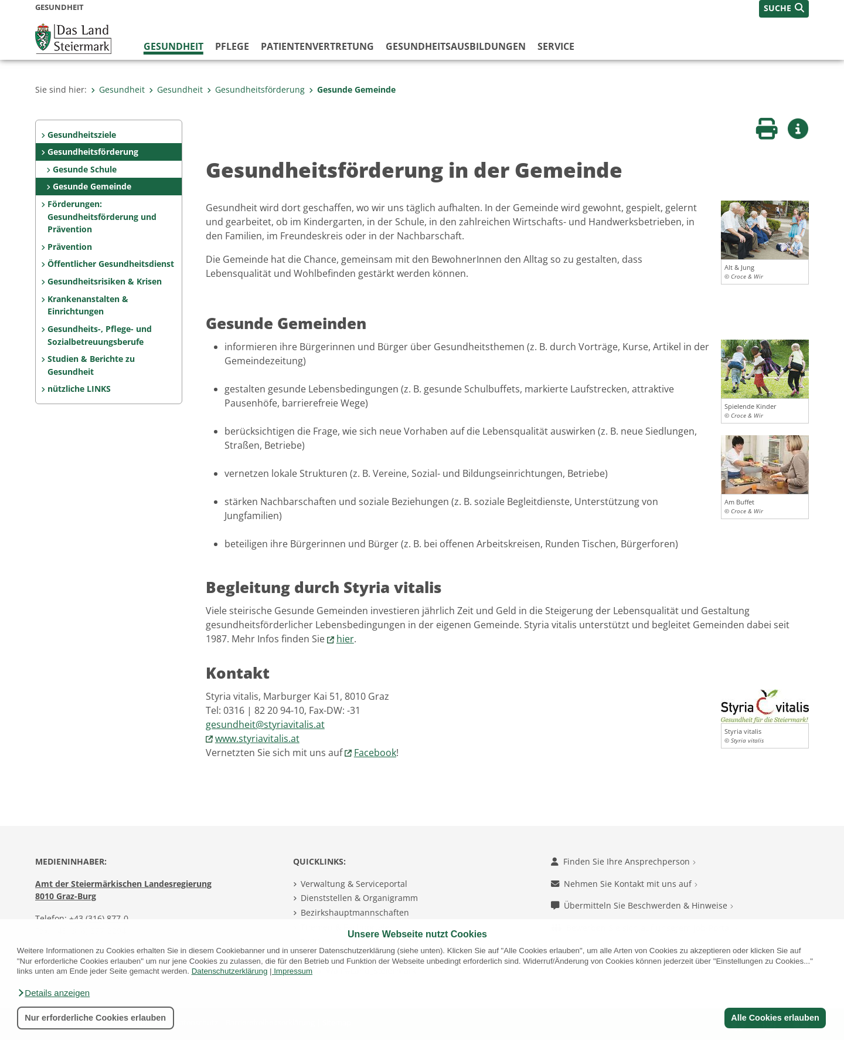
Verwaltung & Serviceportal (354, 883)
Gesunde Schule (85, 169)
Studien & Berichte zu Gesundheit (91, 365)
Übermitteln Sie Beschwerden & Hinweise (642, 905)
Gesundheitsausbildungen (456, 46)
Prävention (69, 246)
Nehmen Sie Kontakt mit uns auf (624, 883)
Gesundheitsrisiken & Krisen (104, 281)
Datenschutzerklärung (230, 971)
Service (555, 46)
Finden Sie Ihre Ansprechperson (623, 861)
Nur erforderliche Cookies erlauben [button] (95, 1017)
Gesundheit (173, 46)
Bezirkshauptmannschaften (355, 912)
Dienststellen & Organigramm (359, 897)
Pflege (232, 46)
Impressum (293, 971)
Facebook (375, 752)
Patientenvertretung (317, 46)
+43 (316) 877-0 (98, 918)
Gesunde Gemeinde (352, 89)
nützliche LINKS (79, 388)
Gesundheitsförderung (256, 89)
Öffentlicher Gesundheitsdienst (110, 263)
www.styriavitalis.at (257, 738)
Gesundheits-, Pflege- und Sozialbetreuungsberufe (99, 335)
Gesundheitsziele (81, 134)
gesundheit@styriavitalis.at (265, 724)
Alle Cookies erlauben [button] (775, 1017)
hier (345, 638)
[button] (53, 993)
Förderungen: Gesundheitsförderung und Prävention (101, 216)
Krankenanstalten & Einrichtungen (87, 305)
